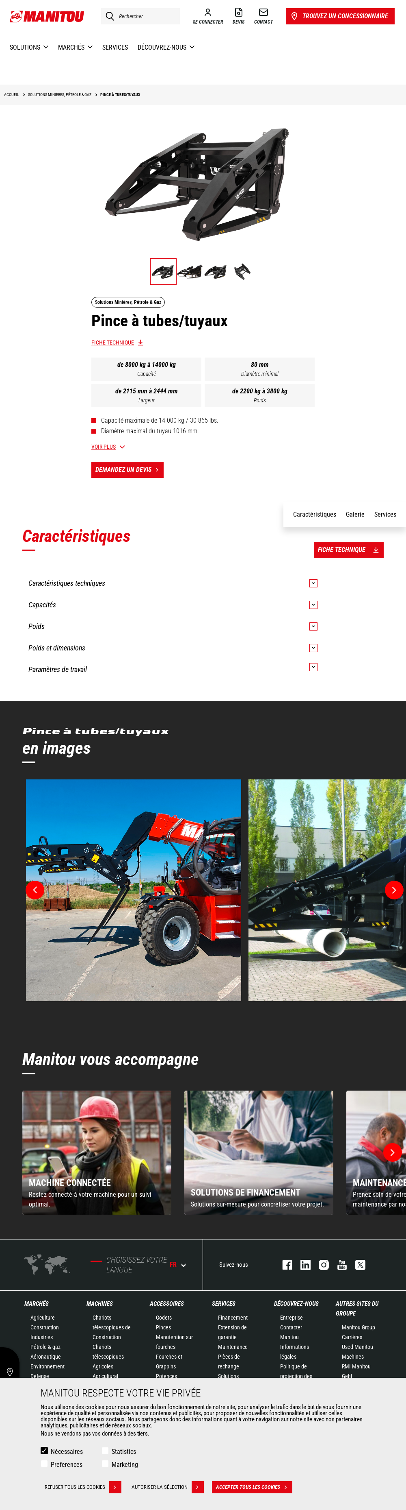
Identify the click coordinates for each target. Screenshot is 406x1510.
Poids (260, 400)
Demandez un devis (129, 470)
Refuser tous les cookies (83, 1487)
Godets (164, 1317)
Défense (39, 1376)
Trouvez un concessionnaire (338, 16)
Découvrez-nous (296, 1303)
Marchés (36, 1303)
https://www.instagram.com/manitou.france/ (320, 1265)
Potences (166, 1376)
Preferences (66, 1465)
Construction (44, 1327)
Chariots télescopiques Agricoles (108, 1357)
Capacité (146, 374)
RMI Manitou (356, 1366)
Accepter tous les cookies (254, 1487)
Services (223, 1303)
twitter (356, 1265)
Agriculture (42, 1317)
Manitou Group (358, 1327)
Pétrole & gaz (45, 1347)
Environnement (47, 1366)
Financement (233, 1317)
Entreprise (291, 1317)
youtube (338, 1265)
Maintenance (233, 1347)
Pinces (163, 1327)
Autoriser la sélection (168, 1487)
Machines (99, 1303)
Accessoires (167, 1303)
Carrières (352, 1337)
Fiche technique (112, 342)
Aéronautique (45, 1356)
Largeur (146, 400)
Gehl (347, 1376)
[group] (96, 1153)
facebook (283, 1265)
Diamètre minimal (260, 374)
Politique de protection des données (296, 1376)
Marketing (125, 1465)
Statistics (124, 1451)
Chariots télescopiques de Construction (112, 1327)
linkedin (301, 1265)
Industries (41, 1337)
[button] (392, 1152)
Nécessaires (67, 1451)
